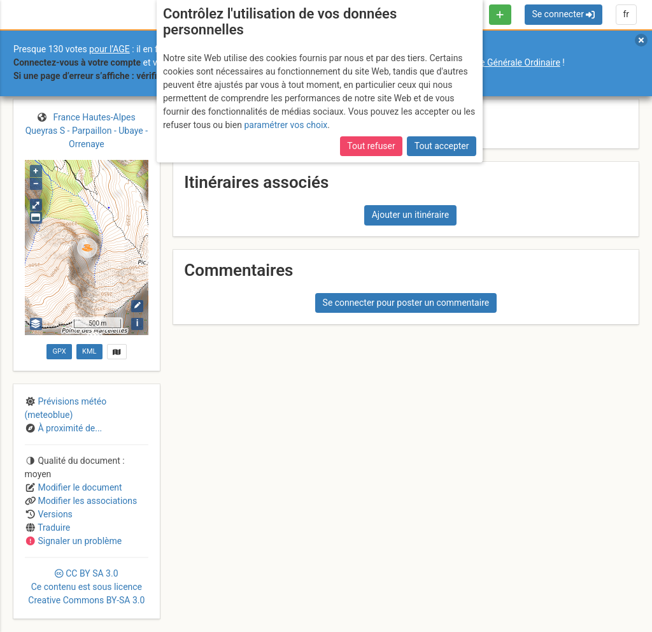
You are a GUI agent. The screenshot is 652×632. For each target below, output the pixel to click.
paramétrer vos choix (285, 125)
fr (626, 14)
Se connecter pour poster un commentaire (406, 303)
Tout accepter (442, 146)
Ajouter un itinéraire (410, 215)
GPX (59, 351)
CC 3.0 (86, 586)
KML (89, 351)
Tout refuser (371, 146)
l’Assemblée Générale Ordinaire (498, 62)
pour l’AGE (109, 49)
